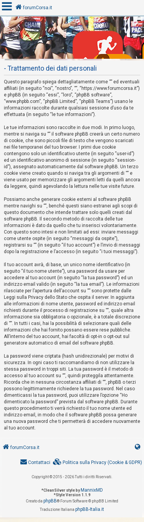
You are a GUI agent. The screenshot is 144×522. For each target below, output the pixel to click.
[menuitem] (97, 462)
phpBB (50, 501)
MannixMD (92, 490)
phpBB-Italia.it (89, 509)
